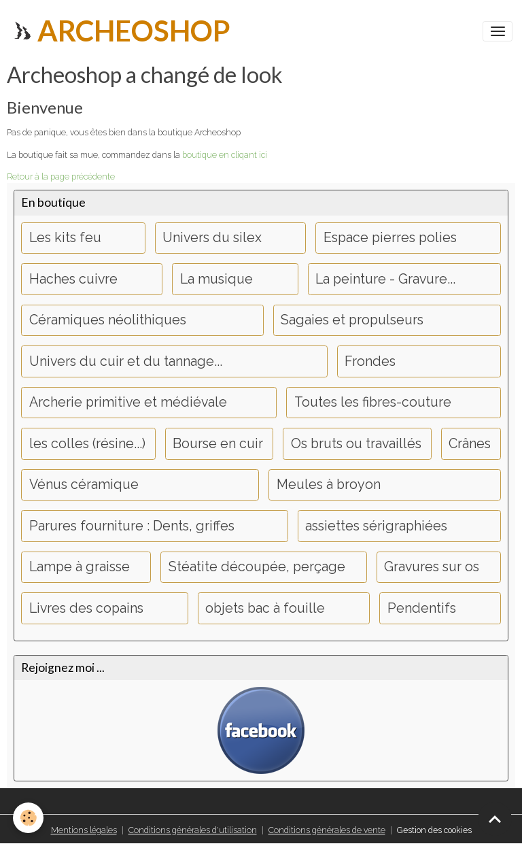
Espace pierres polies (390, 238)
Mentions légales (84, 830)
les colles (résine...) (87, 444)
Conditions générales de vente (326, 830)
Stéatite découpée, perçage (257, 567)
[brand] (120, 31)
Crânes (470, 444)
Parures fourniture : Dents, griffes (131, 526)
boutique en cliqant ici (224, 155)
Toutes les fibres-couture (372, 402)
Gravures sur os (431, 567)
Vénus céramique (84, 484)
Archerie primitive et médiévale (128, 402)
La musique (216, 279)
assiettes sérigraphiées (376, 526)
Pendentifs (421, 608)
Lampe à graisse (79, 567)
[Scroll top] (495, 819)
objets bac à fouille (265, 608)
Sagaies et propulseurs (352, 320)
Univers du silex (212, 238)
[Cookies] (29, 817)
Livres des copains (86, 608)
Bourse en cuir (218, 444)
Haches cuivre (73, 279)
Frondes (370, 361)
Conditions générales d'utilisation (192, 830)
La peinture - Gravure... (385, 279)
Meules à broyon (329, 484)
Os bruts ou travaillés (356, 444)
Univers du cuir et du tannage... (125, 361)
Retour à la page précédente (61, 176)
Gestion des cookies (434, 830)
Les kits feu (65, 238)
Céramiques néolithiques (107, 320)
